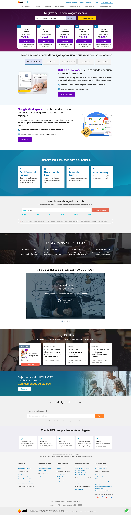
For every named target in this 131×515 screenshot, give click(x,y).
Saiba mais (24, 389)
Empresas (71, 346)
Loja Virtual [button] (48, 6)
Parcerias (77, 481)
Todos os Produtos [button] (25, 6)
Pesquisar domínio (87, 18)
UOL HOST (77, 501)
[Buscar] (99, 416)
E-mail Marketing (100, 172)
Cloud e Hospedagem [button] (74, 6)
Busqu (29, 210)
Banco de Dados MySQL (24, 479)
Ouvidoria (98, 474)
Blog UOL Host (79, 489)
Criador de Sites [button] (59, 6)
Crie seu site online (62, 463)
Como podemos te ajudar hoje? (37, 411)
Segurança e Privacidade (24, 468)
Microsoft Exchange (80, 470)
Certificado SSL (42, 470)
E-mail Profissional (80, 466)
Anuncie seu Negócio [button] (105, 6)
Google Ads (59, 479)
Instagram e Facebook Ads (63, 481)
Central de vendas (100, 463)
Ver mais (68, 446)
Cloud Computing (22, 474)
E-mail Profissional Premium (82, 468)
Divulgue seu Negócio (63, 472)
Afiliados (77, 483)
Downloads (24, 346)
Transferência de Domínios (45, 468)
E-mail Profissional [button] (90, 6)
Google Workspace (80, 474)
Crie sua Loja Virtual (44, 474)
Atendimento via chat (101, 468)
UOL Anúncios (60, 476)
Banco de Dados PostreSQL (25, 483)
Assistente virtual (99, 476)
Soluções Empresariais (82, 463)
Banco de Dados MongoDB (25, 481)
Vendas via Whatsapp (101, 466)
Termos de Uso (22, 466)
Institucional (21, 463)
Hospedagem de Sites (51, 173)
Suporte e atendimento (102, 472)
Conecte (58, 468)
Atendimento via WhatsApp (102, 481)
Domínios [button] (37, 6)
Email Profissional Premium (28, 173)
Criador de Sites (60, 466)
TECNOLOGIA (95, 346)
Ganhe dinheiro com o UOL (83, 478)
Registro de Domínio (43, 466)
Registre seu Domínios (44, 463)
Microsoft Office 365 (80, 472)
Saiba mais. (89, 340)
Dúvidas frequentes (100, 479)
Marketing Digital (50, 346)
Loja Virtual (41, 476)
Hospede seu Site (23, 472)
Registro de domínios (74, 173)
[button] (71, 2)
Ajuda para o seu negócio (82, 486)
